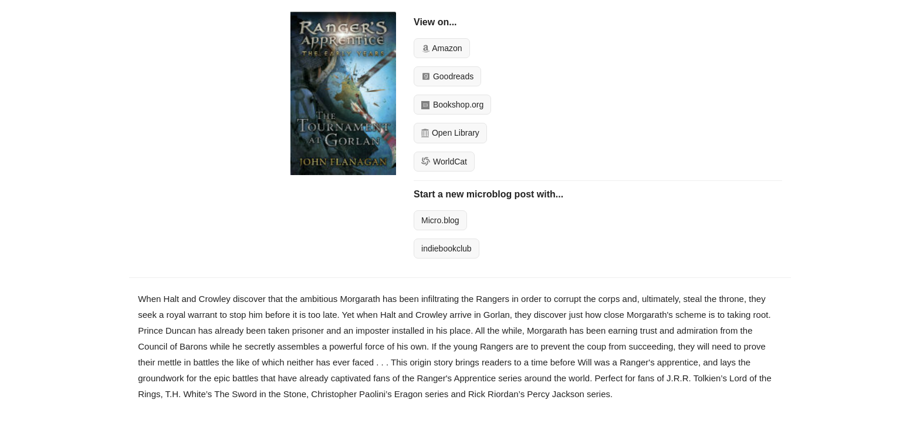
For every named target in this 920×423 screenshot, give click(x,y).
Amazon (441, 48)
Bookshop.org (452, 104)
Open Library (450, 132)
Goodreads (447, 76)
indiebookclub (446, 248)
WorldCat (444, 161)
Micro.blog (440, 220)
